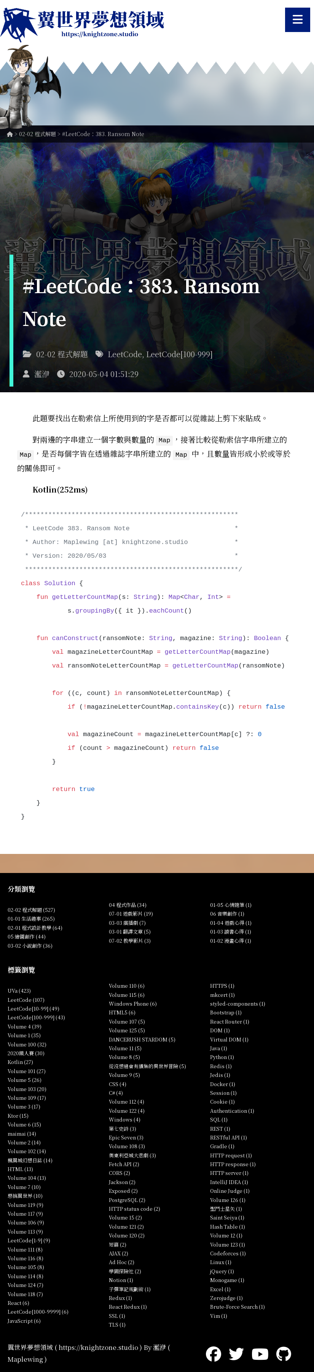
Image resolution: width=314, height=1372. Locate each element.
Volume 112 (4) (126, 1100)
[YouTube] (260, 1351)
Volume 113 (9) (25, 1230)
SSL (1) (117, 1314)
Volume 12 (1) (226, 1234)
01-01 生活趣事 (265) (31, 917)
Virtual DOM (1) (229, 1037)
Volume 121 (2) (126, 1225)
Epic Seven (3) (126, 1136)
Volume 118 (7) (25, 1292)
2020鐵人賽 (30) (26, 1052)
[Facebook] (213, 1351)
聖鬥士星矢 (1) (226, 1207)
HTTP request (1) (231, 1154)
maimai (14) (22, 1132)
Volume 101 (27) (27, 1070)
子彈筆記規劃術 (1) (130, 1287)
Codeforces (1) (228, 1252)
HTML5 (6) (122, 1011)
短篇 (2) (117, 1243)
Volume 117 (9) (25, 1212)
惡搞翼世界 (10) (25, 1194)
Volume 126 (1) (227, 1198)
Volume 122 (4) (127, 1109)
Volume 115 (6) (127, 993)
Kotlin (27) (20, 1060)
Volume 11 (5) (125, 1047)
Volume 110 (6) (127, 984)
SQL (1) (219, 1118)
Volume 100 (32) (27, 1042)
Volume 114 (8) (25, 1275)
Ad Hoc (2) (121, 1260)
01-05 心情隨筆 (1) (231, 903)
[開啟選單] (297, 20)
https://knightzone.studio (98, 1346)
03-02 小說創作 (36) (30, 944)
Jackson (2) (122, 1180)
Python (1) (222, 1055)
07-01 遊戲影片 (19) (131, 912)
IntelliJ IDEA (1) (229, 1180)
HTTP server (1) (229, 1171)
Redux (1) (120, 1296)
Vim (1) (218, 1314)
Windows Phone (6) (133, 1002)
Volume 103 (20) (27, 1087)
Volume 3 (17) (24, 1105)
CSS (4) (117, 1082)
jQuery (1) (222, 1270)
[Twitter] (236, 1351)
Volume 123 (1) (227, 1243)
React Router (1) (229, 1020)
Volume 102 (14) (27, 1150)
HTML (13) (20, 1167)
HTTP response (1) (233, 1163)
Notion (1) (121, 1278)
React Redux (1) (128, 1305)
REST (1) (220, 1127)
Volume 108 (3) (127, 1145)
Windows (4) (124, 1118)
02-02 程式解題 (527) (31, 908)
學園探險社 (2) (125, 1270)
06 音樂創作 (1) (227, 912)
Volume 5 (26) (24, 1078)
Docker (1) (222, 1082)
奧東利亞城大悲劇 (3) (132, 1154)
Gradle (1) (222, 1145)
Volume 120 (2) (127, 1234)
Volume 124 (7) (25, 1283)
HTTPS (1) (222, 984)
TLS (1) (117, 1323)
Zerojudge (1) (226, 1296)
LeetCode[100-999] (179, 353)
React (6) (18, 1301)
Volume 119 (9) (25, 1203)
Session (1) (223, 1091)
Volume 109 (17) (27, 1096)
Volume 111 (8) (25, 1248)
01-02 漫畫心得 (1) (230, 939)
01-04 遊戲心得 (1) (231, 921)
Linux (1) (220, 1260)
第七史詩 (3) (122, 1127)
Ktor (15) (18, 1114)
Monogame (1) (227, 1278)
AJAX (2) (118, 1252)
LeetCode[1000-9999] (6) (38, 1310)
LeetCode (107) (26, 998)
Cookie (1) (222, 1100)
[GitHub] (283, 1351)
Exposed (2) (123, 1189)
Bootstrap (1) (226, 1011)
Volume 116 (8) (25, 1257)
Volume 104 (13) (27, 1176)
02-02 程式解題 (37, 134)
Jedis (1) (220, 1073)
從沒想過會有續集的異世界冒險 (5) (147, 1065)
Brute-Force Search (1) (237, 1305)
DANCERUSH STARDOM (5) (142, 1037)
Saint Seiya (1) (227, 1216)
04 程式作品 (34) (128, 903)
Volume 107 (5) (127, 1020)
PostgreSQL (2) (127, 1198)
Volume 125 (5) (127, 1029)
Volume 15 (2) (125, 1216)
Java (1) (218, 1047)
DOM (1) (220, 1029)
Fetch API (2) (124, 1163)
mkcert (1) (222, 993)
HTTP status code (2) (134, 1207)
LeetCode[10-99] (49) (33, 1007)
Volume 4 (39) (24, 1025)
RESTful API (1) (228, 1136)
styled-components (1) (237, 1002)
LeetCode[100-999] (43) (36, 1016)
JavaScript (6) (24, 1319)
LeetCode (125, 353)
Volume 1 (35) (24, 1034)
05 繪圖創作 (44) (27, 935)
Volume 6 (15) (24, 1123)
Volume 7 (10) (24, 1185)
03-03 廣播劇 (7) (127, 921)
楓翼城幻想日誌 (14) (30, 1159)
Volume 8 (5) (124, 1055)
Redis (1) (221, 1065)
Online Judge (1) (230, 1189)
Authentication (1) (232, 1109)
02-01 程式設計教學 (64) (35, 926)
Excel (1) (220, 1287)
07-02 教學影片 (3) (130, 939)
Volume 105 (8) (26, 1265)
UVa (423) (19, 989)
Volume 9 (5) (124, 1073)
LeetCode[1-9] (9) (29, 1239)
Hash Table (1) (227, 1225)
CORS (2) (119, 1171)
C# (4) (116, 1091)
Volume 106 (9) (26, 1221)
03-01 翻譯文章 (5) (130, 930)
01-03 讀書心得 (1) (230, 930)
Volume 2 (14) (24, 1141)
